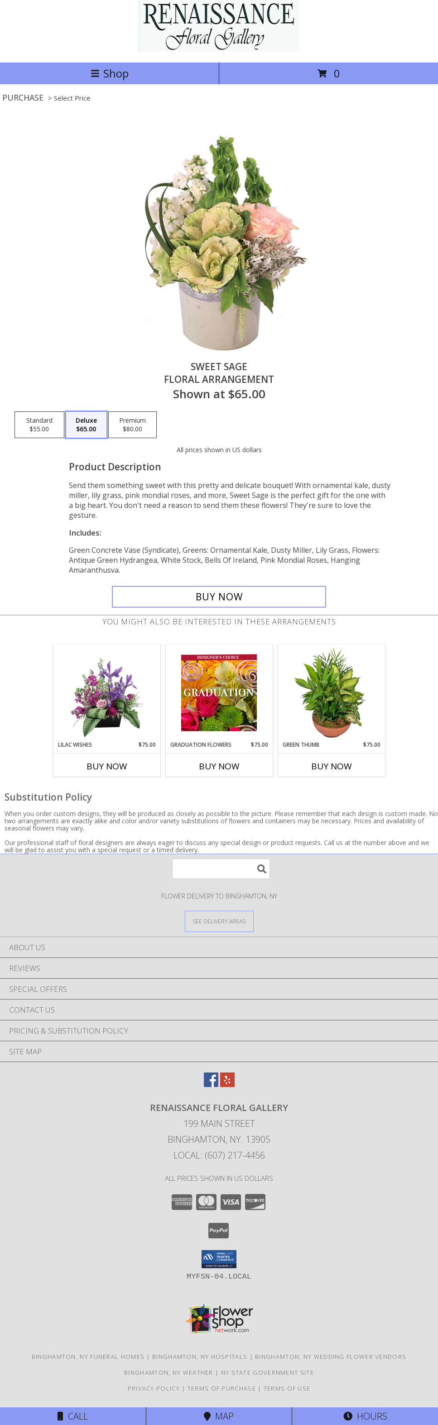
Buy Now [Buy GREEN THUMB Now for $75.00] (331, 766)
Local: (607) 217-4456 (219, 1155)
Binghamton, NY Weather (168, 1372)
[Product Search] (221, 869)
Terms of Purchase (222, 1388)
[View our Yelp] (227, 1084)
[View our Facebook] (211, 1084)
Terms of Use (287, 1388)
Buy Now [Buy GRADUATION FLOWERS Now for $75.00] (219, 766)
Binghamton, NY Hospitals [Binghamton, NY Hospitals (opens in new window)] (199, 1357)
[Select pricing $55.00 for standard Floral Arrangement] (39, 425)
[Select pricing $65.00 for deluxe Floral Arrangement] (86, 425)
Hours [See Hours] (365, 1416)
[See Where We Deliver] (219, 921)
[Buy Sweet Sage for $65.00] (219, 597)
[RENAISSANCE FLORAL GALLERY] (219, 49)
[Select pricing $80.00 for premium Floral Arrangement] (132, 425)
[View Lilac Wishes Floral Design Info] (106, 693)
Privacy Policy (154, 1388)
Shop (110, 73)
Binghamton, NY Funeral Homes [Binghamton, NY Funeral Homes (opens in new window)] (88, 1357)
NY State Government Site (267, 1372)
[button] (219, 1259)
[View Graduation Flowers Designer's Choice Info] (219, 693)
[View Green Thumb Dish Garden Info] (331, 693)
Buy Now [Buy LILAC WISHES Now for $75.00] (107, 766)
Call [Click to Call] (73, 1416)
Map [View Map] (219, 1416)
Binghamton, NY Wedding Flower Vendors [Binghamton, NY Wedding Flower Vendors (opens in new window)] (330, 1357)
